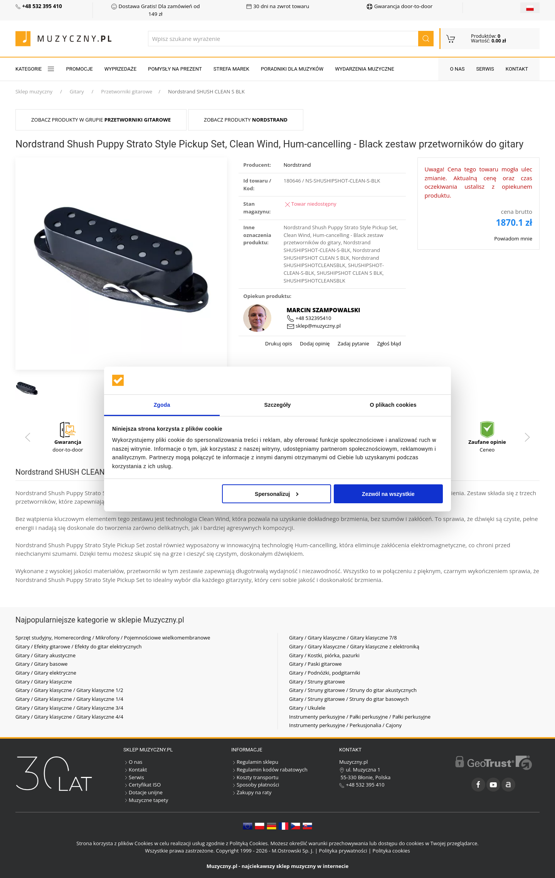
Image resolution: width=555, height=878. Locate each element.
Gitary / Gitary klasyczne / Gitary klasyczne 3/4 (69, 707)
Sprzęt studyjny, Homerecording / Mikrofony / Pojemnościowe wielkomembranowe (112, 637)
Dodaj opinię (314, 343)
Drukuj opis (278, 343)
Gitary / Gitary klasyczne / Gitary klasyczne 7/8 (343, 637)
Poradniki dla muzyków (292, 69)
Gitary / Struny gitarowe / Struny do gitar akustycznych (353, 690)
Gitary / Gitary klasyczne (43, 681)
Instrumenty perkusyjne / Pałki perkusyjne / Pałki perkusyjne (360, 716)
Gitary (77, 91)
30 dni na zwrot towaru (277, 6)
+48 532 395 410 (362, 784)
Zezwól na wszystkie (388, 494)
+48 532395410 (309, 318)
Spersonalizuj (277, 494)
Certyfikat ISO (142, 784)
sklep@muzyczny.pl (314, 325)
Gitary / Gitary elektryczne (45, 672)
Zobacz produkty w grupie (101, 119)
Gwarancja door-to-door (399, 6)
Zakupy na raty (251, 792)
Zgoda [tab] (162, 405)
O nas (457, 69)
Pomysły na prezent (175, 69)
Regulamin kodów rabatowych (269, 769)
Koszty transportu (255, 777)
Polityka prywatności (343, 850)
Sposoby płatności (255, 784)
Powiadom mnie (513, 238)
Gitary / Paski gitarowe (315, 663)
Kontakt (517, 69)
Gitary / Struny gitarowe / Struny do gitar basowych (349, 698)
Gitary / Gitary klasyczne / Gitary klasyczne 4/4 (69, 716)
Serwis (485, 69)
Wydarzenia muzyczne (364, 69)
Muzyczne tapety (145, 800)
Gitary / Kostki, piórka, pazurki (324, 655)
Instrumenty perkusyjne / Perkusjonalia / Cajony (345, 725)
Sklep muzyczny (33, 91)
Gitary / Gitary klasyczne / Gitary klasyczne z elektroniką (354, 646)
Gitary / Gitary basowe (41, 663)
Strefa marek (231, 69)
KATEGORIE (35, 69)
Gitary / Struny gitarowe (317, 681)
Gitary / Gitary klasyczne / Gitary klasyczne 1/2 (69, 690)
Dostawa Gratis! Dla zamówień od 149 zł (155, 10)
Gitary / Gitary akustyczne (45, 655)
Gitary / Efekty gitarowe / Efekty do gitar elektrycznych (78, 646)
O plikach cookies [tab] (393, 405)
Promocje (79, 69)
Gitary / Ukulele (307, 707)
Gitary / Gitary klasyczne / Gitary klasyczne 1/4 (69, 698)
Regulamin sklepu (254, 761)
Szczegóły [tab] (277, 405)
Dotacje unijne (143, 792)
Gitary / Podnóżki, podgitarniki (324, 672)
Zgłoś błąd (388, 343)
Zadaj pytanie (352, 343)
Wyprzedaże (120, 69)
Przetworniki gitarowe (126, 91)
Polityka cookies (391, 850)
